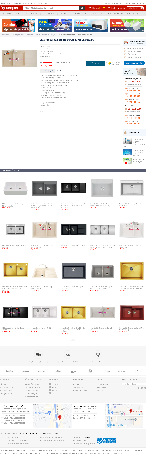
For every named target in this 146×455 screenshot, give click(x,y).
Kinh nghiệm (101, 387)
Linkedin (53, 390)
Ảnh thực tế (101, 390)
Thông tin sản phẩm (47, 71)
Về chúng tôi (4, 384)
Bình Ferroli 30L (53, 453)
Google (52, 387)
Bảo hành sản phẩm (32, 390)
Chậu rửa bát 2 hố (25, 453)
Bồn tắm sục (53, 450)
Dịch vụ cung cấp (6, 390)
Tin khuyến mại (102, 384)
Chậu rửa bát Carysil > (49, 35)
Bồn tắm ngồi (33, 450)
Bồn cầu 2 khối (10, 450)
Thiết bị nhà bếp (49, 14)
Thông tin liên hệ (6, 394)
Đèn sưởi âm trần (112, 450)
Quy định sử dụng (6, 387)
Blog (51, 394)
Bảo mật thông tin (31, 394)
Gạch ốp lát (65, 14)
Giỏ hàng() (96, 8)
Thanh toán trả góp (80, 390)
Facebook (53, 384)
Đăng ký (132, 3)
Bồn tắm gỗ (43, 450)
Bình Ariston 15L (116, 453)
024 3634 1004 (12, 411)
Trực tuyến (77, 384)
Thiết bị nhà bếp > (19, 35)
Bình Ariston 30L (91, 453)
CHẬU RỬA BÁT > (34, 35)
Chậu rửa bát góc (125, 450)
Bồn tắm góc (63, 450)
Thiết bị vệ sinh (32, 14)
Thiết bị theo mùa (81, 14)
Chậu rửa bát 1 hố (39, 453)
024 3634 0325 (25, 411)
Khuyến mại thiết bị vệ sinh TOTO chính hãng (138, 153)
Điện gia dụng (97, 14)
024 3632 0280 (86, 411)
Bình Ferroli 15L (78, 453)
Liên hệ (122, 8)
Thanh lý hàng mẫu (115, 14)
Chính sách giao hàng (32, 387)
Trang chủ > (7, 35)
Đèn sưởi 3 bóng (85, 450)
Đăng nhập (140, 3)
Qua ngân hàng (78, 387)
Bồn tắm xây (73, 450)
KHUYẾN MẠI (110, 8)
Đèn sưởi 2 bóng (98, 450)
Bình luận (60, 71)
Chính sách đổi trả (31, 397)
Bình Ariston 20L (103, 453)
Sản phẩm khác (133, 14)
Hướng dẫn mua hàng (32, 384)
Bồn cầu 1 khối (22, 450)
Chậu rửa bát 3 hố (10, 453)
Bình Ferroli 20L (65, 453)
